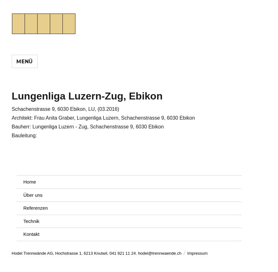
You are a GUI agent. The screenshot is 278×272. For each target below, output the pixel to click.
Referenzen (35, 208)
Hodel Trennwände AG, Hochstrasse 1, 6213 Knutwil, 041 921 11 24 (74, 253)
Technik (31, 221)
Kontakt (31, 234)
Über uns (33, 195)
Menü (24, 62)
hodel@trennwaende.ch (159, 253)
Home (29, 181)
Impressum (197, 253)
